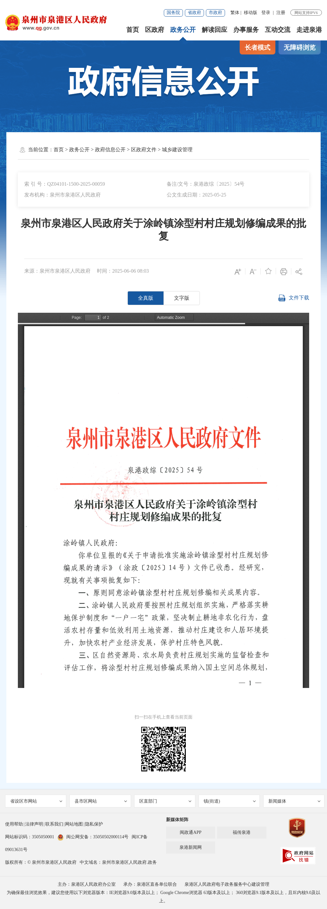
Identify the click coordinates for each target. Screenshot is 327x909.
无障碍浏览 (300, 47)
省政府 (194, 12)
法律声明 (34, 824)
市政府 (215, 12)
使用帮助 (14, 824)
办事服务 (246, 29)
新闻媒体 (294, 801)
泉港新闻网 (190, 847)
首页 (132, 29)
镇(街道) (230, 801)
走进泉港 (309, 29)
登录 (265, 12)
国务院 (173, 12)
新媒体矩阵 (177, 819)
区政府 (154, 29)
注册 (280, 12)
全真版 (145, 298)
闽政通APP (190, 832)
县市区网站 (101, 801)
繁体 (234, 12)
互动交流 (277, 29)
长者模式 (257, 47)
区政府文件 (143, 149)
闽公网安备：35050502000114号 (92, 836)
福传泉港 (242, 832)
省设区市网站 (36, 801)
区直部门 (165, 801)
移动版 (250, 12)
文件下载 (293, 298)
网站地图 (74, 824)
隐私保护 (94, 824)
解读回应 (214, 29)
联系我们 (54, 824)
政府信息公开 (110, 149)
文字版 (181, 298)
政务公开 (183, 29)
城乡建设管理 (177, 149)
